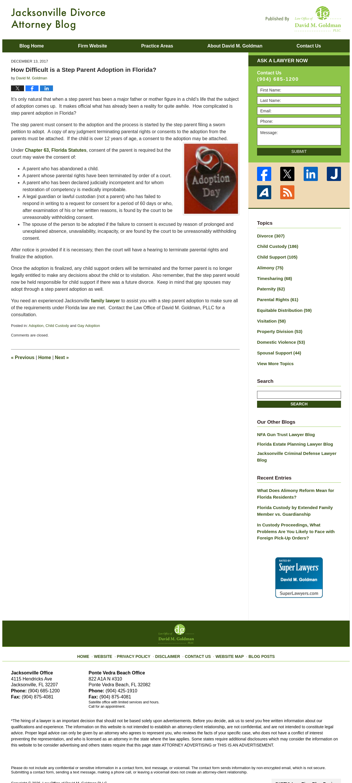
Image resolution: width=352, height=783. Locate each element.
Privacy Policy (139, 635)
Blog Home (31, 45)
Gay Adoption (88, 325)
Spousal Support (277, 347)
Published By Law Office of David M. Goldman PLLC (303, 19)
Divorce (270, 235)
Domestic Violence (279, 337)
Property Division (278, 327)
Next (62, 357)
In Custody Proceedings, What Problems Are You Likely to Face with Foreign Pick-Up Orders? (296, 514)
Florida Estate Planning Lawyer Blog (292, 436)
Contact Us (197, 635)
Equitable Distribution (282, 306)
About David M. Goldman (234, 45)
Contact (308, 45)
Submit (299, 151)
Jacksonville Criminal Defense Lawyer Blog (299, 445)
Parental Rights (276, 296)
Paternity (270, 286)
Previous (22, 357)
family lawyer (105, 300)
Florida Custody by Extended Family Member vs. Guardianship (292, 495)
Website (110, 635)
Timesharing (273, 276)
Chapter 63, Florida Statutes (56, 150)
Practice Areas (157, 45)
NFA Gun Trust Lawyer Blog (284, 428)
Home (44, 357)
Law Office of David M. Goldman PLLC (75, 765)
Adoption (36, 325)
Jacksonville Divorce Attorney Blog (58, 19)
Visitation (270, 316)
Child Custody (57, 325)
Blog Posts (256, 635)
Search (298, 397)
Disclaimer (169, 635)
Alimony (269, 266)
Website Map (227, 635)
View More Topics (274, 357)
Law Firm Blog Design (313, 765)
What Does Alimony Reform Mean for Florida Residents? (292, 478)
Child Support (275, 256)
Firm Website (92, 45)
